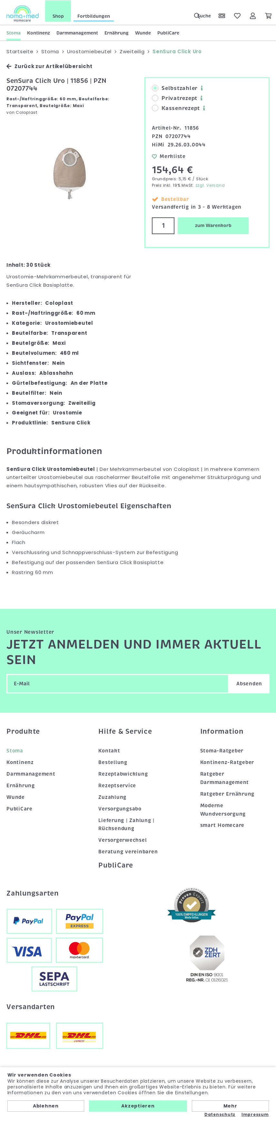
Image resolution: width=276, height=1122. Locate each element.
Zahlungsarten (32, 893)
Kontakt (109, 750)
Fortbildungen (93, 16)
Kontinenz (38, 32)
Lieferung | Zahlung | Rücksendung (126, 824)
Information (221, 731)
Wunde (143, 32)
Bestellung (112, 762)
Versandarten (30, 1006)
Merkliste (169, 156)
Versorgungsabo (120, 808)
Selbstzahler (175, 88)
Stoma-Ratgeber (222, 750)
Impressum (255, 1114)
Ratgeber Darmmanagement (224, 777)
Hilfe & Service (125, 731)
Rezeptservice (117, 785)
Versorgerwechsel (122, 840)
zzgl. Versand (210, 185)
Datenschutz (219, 1114)
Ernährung (116, 32)
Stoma (13, 32)
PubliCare (168, 32)
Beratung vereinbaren (128, 851)
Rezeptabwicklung (123, 773)
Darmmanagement (77, 32)
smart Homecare (222, 825)
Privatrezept (174, 98)
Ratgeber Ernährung (227, 793)
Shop (58, 16)
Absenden (249, 683)
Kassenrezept (176, 108)
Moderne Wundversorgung (223, 809)
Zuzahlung (112, 796)
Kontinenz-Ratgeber (227, 762)
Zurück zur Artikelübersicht (49, 66)
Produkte (23, 731)
